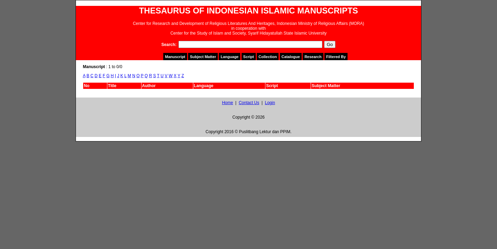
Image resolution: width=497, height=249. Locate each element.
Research (313, 57)
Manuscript (175, 57)
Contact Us (249, 102)
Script (248, 57)
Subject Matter (203, 57)
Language (229, 57)
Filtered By (336, 57)
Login (270, 102)
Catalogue (291, 57)
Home (227, 102)
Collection (268, 57)
